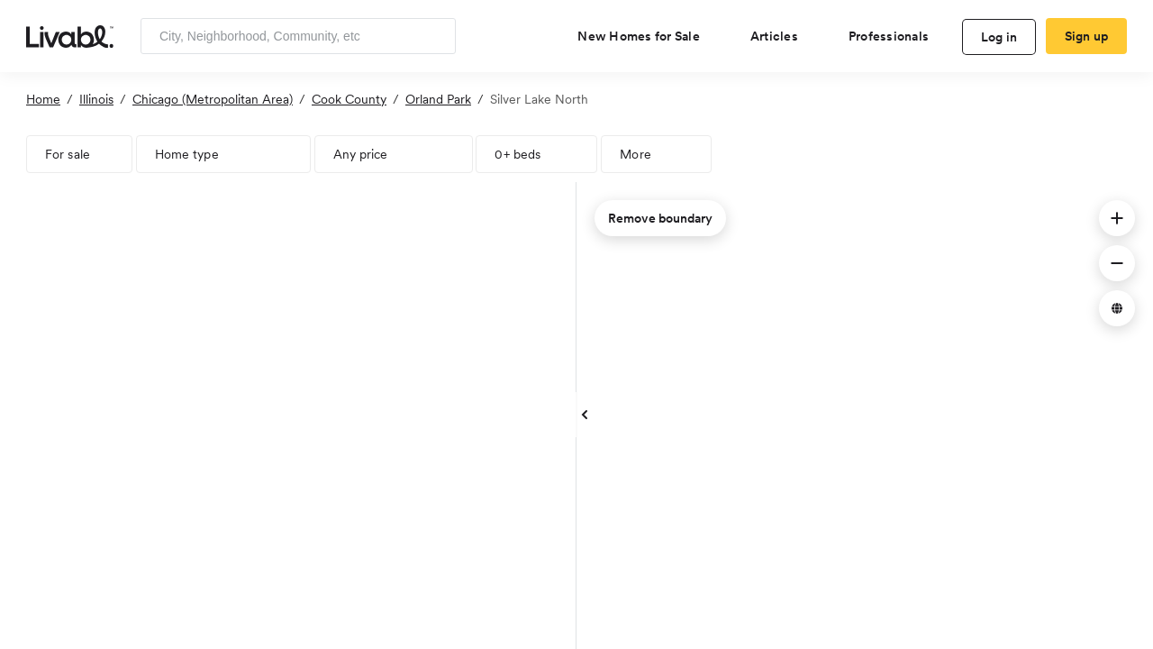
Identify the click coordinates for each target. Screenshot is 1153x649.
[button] (1117, 218)
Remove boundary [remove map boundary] (660, 218)
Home (43, 99)
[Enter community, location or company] (298, 36)
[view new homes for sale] (645, 36)
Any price (360, 154)
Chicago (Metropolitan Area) (212, 99)
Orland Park (438, 99)
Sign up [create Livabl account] (1087, 36)
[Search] (435, 36)
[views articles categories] (781, 36)
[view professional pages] (896, 36)
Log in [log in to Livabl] (999, 37)
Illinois (96, 99)
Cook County (349, 99)
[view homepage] (69, 35)
